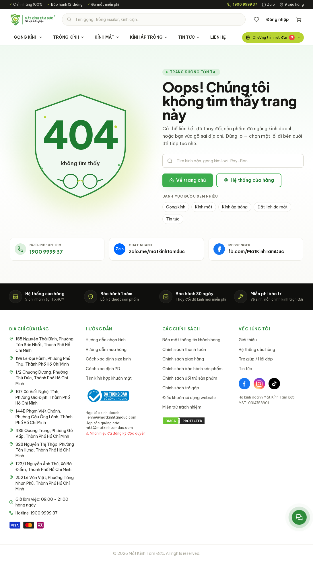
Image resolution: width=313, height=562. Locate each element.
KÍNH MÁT (107, 37)
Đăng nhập (277, 19)
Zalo (268, 4)
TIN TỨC (189, 37)
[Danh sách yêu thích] (256, 19)
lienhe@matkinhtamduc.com (111, 417)
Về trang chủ (187, 180)
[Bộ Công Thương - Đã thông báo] (107, 396)
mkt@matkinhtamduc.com (109, 427)
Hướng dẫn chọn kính (106, 339)
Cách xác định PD (103, 368)
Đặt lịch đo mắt (272, 207)
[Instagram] (259, 383)
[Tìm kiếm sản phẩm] (154, 19)
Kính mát (203, 207)
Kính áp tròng (235, 207)
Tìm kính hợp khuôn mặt (109, 378)
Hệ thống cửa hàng (249, 180)
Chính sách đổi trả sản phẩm (189, 378)
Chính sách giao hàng (183, 359)
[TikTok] (274, 383)
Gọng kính (175, 207)
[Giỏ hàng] (298, 19)
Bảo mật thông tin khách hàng (191, 339)
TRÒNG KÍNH (68, 37)
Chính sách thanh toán (184, 349)
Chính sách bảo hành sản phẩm (192, 368)
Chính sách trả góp (180, 388)
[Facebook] (244, 383)
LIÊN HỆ (218, 37)
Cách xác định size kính (108, 359)
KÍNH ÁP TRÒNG (149, 37)
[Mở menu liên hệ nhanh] (299, 517)
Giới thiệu (248, 339)
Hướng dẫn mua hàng (106, 349)
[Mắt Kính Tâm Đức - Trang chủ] (32, 19)
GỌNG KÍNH (28, 37)
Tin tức (173, 219)
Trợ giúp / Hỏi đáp (256, 359)
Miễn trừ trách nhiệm (181, 407)
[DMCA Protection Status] (195, 421)
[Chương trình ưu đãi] (273, 37)
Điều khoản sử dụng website (189, 397)
